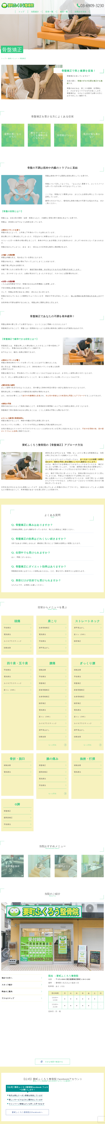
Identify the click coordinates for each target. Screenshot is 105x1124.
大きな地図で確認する (54, 1062)
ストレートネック (87, 621)
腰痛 (52, 663)
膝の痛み (52, 759)
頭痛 (17, 621)
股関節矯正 (52, 772)
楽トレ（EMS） (87, 634)
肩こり (52, 621)
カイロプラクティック (17, 641)
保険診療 (52, 670)
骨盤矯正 (52, 683)
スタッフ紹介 (22, 985)
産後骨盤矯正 (52, 690)
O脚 (17, 804)
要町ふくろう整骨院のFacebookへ (27, 1112)
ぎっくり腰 (87, 663)
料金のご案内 (22, 991)
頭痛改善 (17, 648)
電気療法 (17, 634)
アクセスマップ (22, 998)
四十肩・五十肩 (17, 663)
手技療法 (17, 628)
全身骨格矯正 (52, 628)
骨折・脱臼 (17, 759)
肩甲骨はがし (52, 648)
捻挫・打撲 (87, 759)
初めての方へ (22, 978)
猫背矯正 (87, 641)
